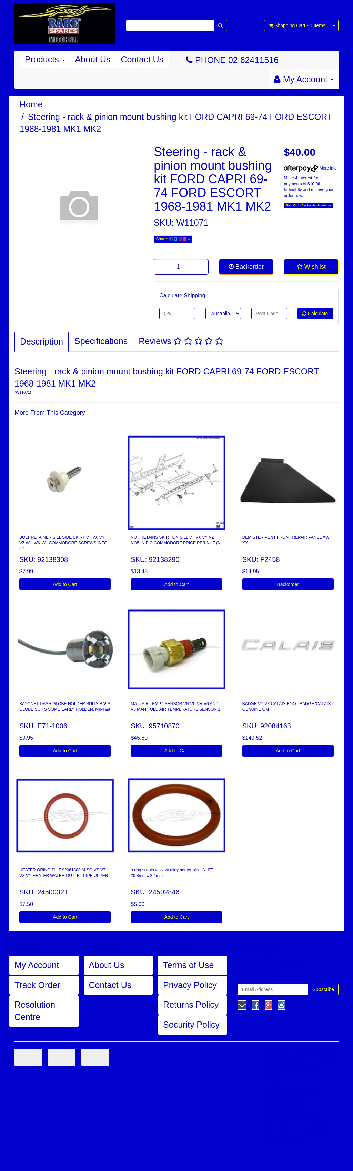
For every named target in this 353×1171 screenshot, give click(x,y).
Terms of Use (188, 965)
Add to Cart (65, 584)
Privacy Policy (190, 985)
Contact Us (142, 59)
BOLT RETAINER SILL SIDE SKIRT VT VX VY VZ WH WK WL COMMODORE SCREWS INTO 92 (63, 543)
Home (31, 104)
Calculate (315, 313)
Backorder (246, 266)
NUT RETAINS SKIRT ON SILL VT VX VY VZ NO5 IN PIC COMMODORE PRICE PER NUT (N (175, 540)
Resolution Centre (34, 1011)
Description (41, 341)
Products (45, 59)
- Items (297, 25)
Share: (173, 239)
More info (310, 168)
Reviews (181, 341)
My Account (36, 965)
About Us (93, 59)
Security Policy (191, 1024)
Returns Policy (191, 1004)
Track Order (37, 985)
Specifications (101, 341)
